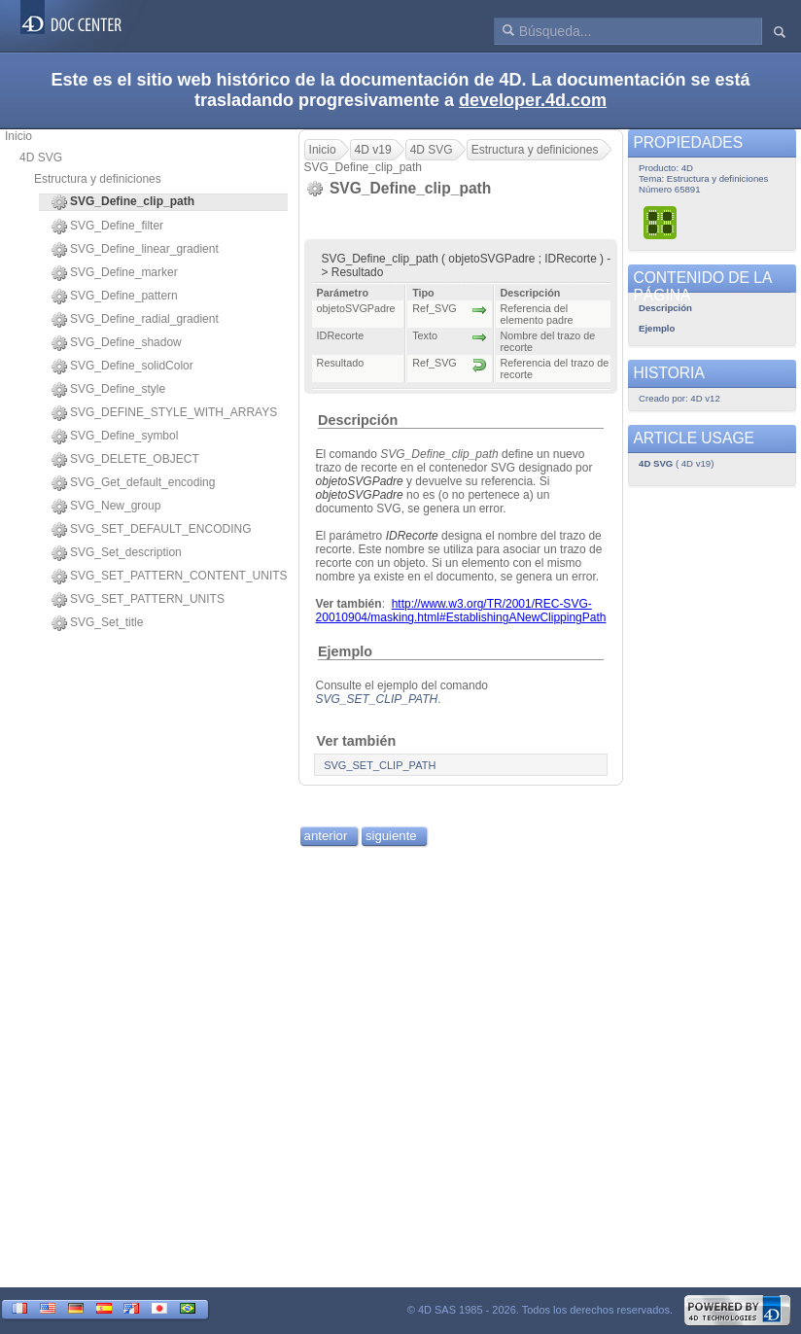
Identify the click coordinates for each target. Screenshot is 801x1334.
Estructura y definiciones (97, 179)
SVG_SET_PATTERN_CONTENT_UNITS (170, 576)
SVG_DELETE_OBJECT (125, 460)
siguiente (391, 835)
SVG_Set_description (117, 553)
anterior (326, 835)
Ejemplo (345, 651)
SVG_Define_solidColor (122, 366)
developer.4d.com (533, 100)
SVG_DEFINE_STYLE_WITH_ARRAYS (164, 413)
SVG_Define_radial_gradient (135, 320)
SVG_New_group (106, 506)
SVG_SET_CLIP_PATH (377, 699)
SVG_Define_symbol (115, 436)
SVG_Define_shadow (117, 343)
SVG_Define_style (108, 390)
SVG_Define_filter (107, 226)
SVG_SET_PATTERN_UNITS (138, 600)
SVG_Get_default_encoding (133, 483)
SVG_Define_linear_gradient (135, 250)
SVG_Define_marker (115, 273)
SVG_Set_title (97, 623)
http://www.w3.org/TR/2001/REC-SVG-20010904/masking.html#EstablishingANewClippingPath (461, 610)
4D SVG (40, 157)
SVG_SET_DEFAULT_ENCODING (152, 530)
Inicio (18, 136)
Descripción (358, 420)
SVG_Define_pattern (115, 296)
